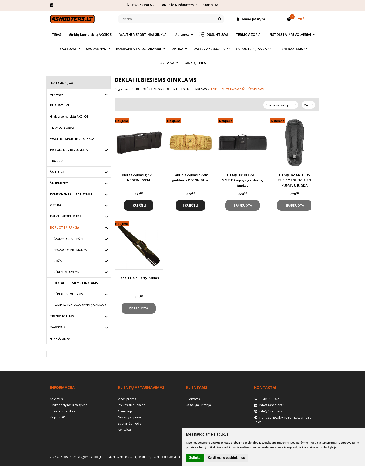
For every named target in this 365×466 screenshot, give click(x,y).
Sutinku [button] (194, 457)
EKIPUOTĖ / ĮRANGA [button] (251, 48)
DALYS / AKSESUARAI (65, 216)
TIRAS (56, 34)
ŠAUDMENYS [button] (96, 48)
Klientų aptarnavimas (141, 387)
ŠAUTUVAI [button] (68, 48)
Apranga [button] (182, 34)
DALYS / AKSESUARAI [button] (209, 48)
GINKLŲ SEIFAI (196, 63)
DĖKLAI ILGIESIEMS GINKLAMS (76, 283)
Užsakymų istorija (198, 405)
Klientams (196, 387)
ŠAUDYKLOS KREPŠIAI (68, 238)
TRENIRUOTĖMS (62, 316)
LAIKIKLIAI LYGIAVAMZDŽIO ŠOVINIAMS (80, 305)
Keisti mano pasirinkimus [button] (226, 457)
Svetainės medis (129, 423)
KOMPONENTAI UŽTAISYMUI (71, 194)
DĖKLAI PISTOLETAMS (68, 294)
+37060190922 (140, 5)
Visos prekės (127, 399)
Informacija (62, 387)
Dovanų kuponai (130, 417)
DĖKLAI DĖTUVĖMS (66, 272)
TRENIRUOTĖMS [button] (290, 48)
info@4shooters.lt (179, 5)
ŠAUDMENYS (59, 183)
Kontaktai (211, 5)
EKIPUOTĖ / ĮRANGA (64, 227)
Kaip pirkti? (57, 417)
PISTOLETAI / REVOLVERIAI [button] (290, 34)
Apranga (56, 94)
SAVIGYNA (57, 327)
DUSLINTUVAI (213, 34)
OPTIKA (55, 205)
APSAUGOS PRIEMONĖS (70, 250)
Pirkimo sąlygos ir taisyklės (68, 405)
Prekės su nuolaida (131, 405)
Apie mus (56, 399)
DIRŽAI (58, 261)
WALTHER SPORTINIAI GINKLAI (143, 34)
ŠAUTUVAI (57, 172)
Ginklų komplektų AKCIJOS (90, 34)
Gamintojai (125, 411)
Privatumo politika (62, 411)
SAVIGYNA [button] (166, 63)
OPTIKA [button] (177, 48)
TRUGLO (56, 161)
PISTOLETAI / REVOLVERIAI (69, 150)
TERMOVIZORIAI (248, 34)
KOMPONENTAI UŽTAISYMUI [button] (138, 48)
